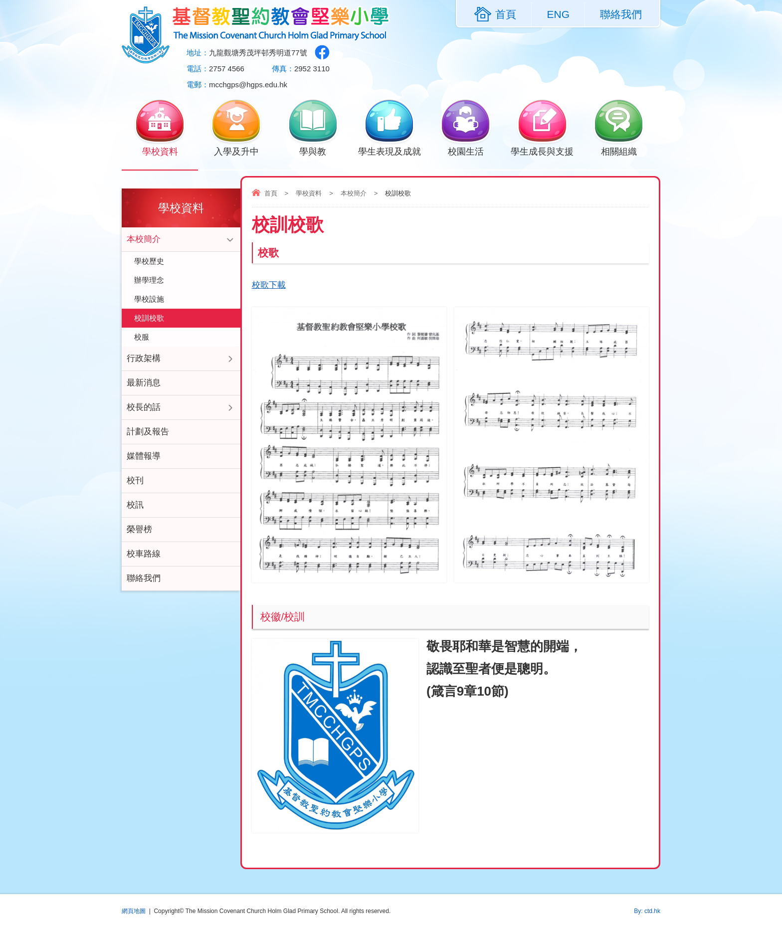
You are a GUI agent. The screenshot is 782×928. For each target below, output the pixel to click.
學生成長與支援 (542, 151)
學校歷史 (149, 261)
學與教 (313, 151)
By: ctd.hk (647, 911)
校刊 (135, 480)
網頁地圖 (134, 911)
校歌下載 (269, 285)
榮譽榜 (139, 529)
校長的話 (144, 407)
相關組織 (618, 151)
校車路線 (144, 553)
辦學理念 (149, 280)
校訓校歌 (149, 318)
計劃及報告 (148, 431)
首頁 (270, 193)
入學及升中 (236, 151)
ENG (558, 14)
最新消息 (144, 382)
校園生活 (465, 151)
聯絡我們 (621, 14)
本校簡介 (354, 193)
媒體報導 (144, 456)
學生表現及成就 (389, 151)
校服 (141, 337)
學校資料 (160, 151)
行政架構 (144, 358)
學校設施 (149, 299)
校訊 (135, 505)
